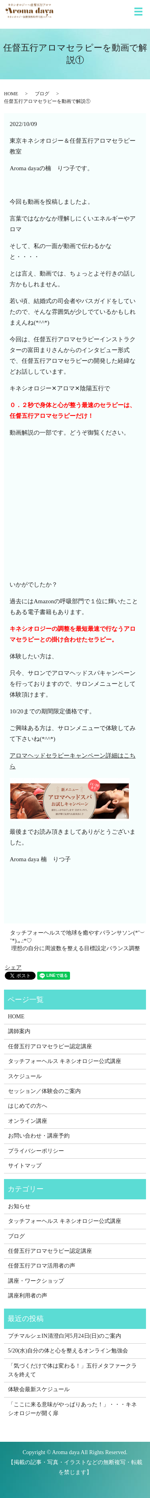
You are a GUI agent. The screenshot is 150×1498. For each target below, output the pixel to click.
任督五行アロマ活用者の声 (41, 1266)
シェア (13, 967)
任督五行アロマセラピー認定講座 (50, 1046)
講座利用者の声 (27, 1296)
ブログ (42, 93)
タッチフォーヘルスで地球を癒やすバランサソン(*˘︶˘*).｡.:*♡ (77, 937)
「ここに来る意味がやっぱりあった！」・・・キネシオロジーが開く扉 (72, 1409)
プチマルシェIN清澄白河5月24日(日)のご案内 (64, 1336)
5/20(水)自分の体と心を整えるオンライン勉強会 (68, 1351)
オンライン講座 (27, 1121)
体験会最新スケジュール (39, 1389)
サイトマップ (25, 1166)
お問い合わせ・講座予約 (39, 1136)
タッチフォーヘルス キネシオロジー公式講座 (65, 1061)
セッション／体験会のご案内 (44, 1091)
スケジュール (25, 1076)
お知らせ (19, 1206)
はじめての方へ (27, 1106)
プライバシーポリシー (36, 1151)
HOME (11, 93)
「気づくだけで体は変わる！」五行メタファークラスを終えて (72, 1370)
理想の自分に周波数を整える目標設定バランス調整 (75, 948)
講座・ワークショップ (36, 1281)
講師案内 (19, 1031)
